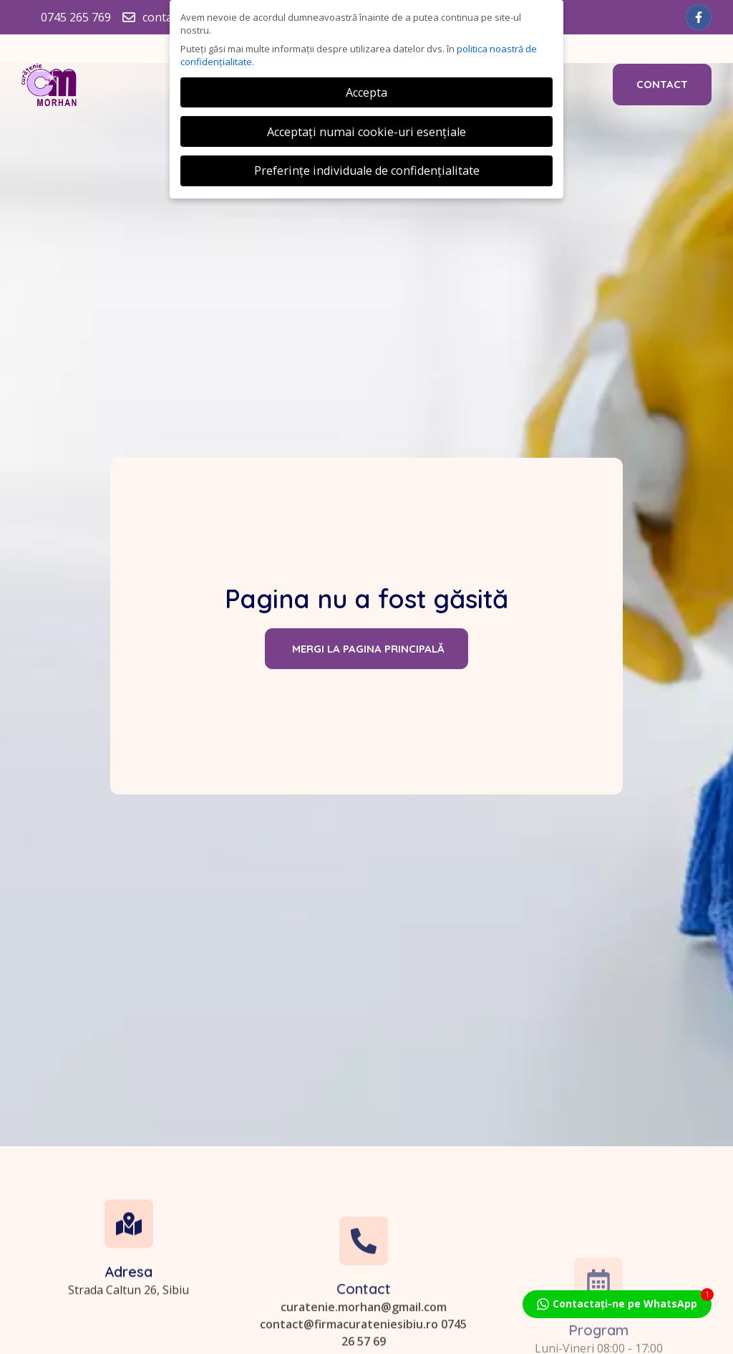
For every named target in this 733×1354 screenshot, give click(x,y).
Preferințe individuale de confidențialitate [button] (367, 170)
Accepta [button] (366, 92)
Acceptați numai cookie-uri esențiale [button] (366, 132)
